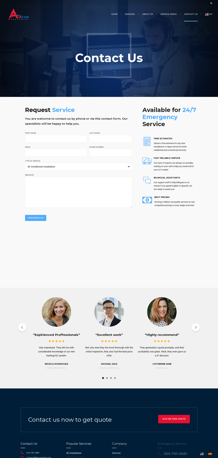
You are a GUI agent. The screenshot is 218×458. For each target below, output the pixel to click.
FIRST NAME (30, 133)
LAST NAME (94, 133)
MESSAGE (29, 175)
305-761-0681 (32, 453)
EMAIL (28, 147)
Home (114, 14)
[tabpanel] (56, 331)
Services (130, 14)
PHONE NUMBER (96, 147)
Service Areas (168, 14)
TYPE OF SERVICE (32, 161)
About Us (147, 14)
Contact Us (191, 14)
